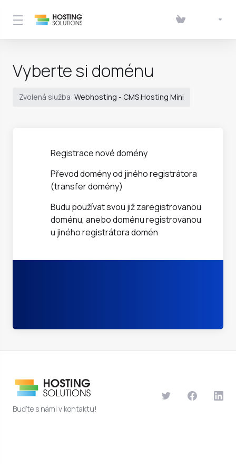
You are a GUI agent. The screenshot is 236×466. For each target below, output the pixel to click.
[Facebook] (192, 396)
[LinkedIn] (218, 396)
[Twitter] (166, 396)
